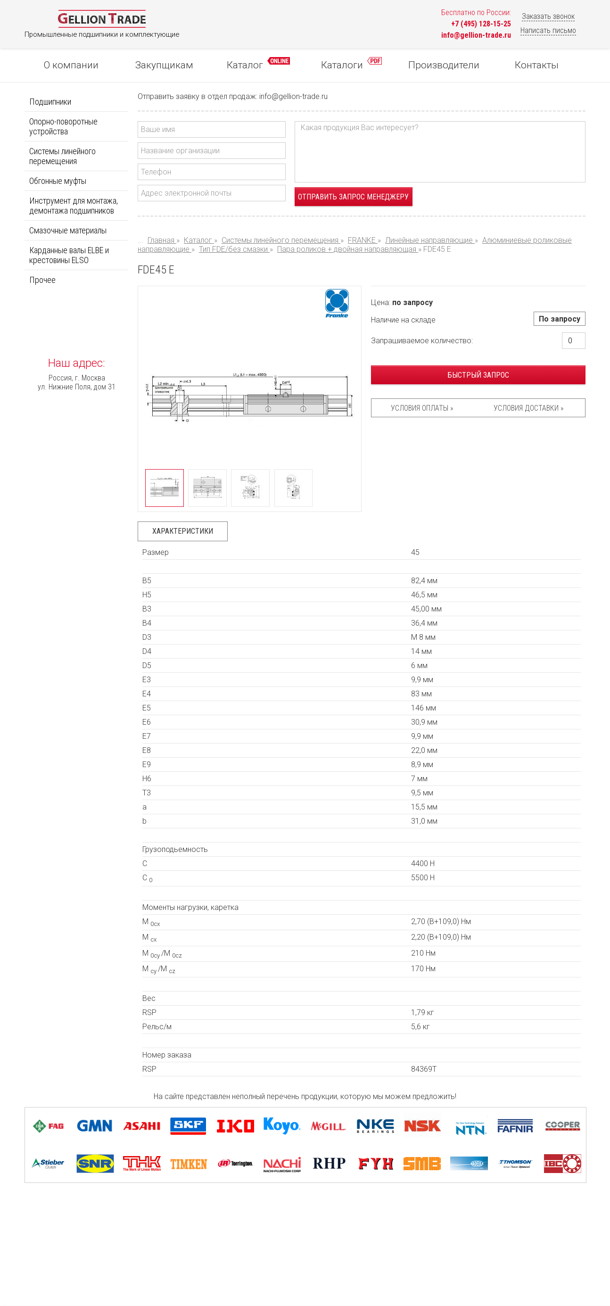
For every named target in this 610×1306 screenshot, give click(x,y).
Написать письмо (548, 30)
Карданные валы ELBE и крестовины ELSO (69, 255)
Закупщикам (164, 65)
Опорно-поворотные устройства (63, 126)
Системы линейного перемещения (62, 156)
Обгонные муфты (57, 181)
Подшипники (50, 102)
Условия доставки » (528, 408)
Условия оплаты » (422, 408)
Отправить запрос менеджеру (353, 196)
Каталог (258, 64)
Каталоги (351, 64)
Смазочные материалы (68, 230)
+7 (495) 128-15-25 (481, 23)
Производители (443, 65)
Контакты (537, 65)
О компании (71, 65)
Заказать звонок (548, 16)
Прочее (42, 280)
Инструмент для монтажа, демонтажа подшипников (73, 205)
